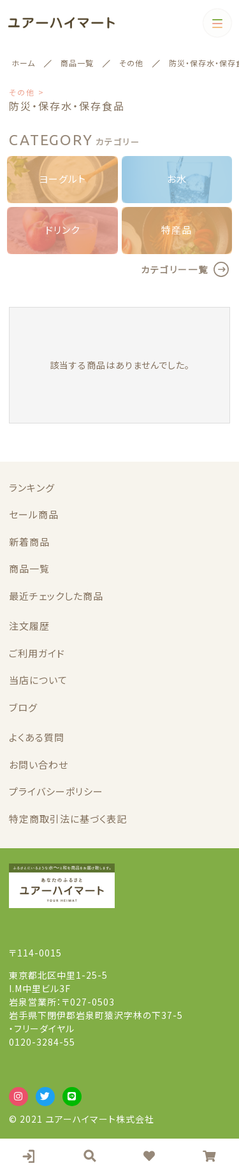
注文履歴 (29, 625)
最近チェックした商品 (56, 595)
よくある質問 (36, 737)
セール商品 (34, 514)
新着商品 (29, 541)
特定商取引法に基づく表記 (68, 818)
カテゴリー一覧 (174, 269)
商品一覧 (29, 568)
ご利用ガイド (37, 653)
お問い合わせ (38, 764)
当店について (38, 679)
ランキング (32, 487)
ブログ (23, 707)
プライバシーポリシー (56, 791)
